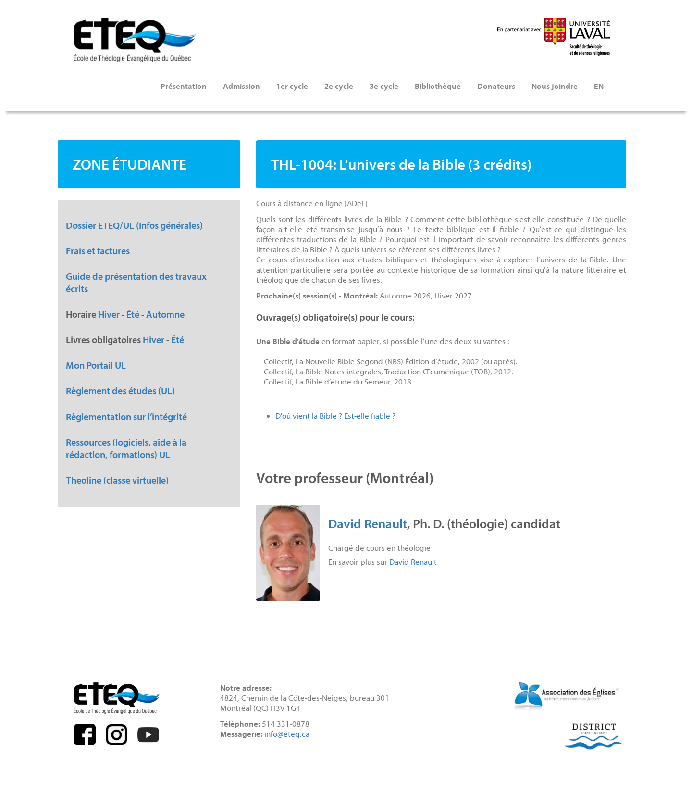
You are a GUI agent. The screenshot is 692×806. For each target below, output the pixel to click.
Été (132, 314)
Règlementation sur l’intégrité (126, 416)
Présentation (184, 86)
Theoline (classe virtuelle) (117, 479)
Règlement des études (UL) (120, 390)
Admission (241, 86)
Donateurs (496, 86)
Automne (165, 314)
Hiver (109, 314)
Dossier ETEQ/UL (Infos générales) (134, 225)
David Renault (367, 523)
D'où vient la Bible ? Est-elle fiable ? (335, 415)
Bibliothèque (438, 86)
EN (599, 86)
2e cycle (338, 86)
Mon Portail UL (96, 365)
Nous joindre (554, 86)
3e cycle (384, 86)
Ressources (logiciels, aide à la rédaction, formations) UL (126, 447)
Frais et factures (98, 250)
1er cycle (292, 86)
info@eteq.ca (286, 734)
